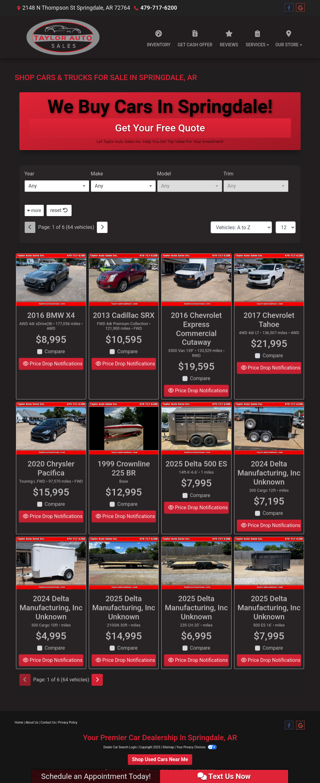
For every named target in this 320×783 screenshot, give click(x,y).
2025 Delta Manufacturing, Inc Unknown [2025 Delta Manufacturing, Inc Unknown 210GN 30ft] (123, 617)
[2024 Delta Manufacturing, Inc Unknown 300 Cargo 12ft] (269, 438)
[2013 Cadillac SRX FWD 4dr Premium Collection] (124, 290)
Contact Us (48, 722)
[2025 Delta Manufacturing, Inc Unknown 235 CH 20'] (196, 573)
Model (164, 174)
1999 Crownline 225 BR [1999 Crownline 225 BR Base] (124, 478)
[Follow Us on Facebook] (289, 8)
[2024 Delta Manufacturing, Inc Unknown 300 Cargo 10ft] (51, 573)
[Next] (102, 227)
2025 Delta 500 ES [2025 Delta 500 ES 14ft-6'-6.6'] (196, 474)
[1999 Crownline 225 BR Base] (124, 438)
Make (97, 174)
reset (59, 210)
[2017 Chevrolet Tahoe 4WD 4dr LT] (269, 290)
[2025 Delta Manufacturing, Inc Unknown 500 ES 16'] (269, 573)
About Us (31, 722)
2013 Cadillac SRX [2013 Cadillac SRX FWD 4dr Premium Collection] (123, 325)
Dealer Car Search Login (120, 747)
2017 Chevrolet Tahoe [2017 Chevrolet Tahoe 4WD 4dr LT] (268, 330)
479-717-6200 (158, 7)
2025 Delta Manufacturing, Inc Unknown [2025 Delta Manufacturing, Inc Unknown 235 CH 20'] (196, 617)
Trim (228, 174)
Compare (55, 362)
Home (19, 722)
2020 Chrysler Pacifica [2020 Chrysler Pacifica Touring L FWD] (51, 478)
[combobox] (56, 186)
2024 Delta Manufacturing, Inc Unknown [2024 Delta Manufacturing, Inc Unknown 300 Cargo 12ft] (269, 483)
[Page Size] (286, 227)
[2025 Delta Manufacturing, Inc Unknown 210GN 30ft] (124, 573)
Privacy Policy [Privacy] (68, 722)
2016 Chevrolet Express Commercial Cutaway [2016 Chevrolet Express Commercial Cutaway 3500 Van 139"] (196, 339)
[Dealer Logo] (60, 37)
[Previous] (30, 227)
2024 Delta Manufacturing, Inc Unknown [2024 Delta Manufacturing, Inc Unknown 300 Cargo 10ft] (51, 617)
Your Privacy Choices (196, 747)
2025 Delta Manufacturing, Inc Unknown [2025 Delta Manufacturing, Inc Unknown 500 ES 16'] (269, 617)
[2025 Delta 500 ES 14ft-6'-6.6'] (196, 438)
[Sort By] (241, 227)
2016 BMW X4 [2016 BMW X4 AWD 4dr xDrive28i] (51, 325)
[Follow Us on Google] (300, 8)
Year (29, 174)
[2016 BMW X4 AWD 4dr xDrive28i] (51, 290)
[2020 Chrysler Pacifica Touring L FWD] (51, 438)
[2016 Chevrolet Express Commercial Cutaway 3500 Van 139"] (196, 290)
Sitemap (168, 747)
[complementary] (301, 764)
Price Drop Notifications (52, 374)
